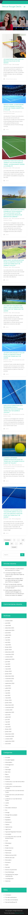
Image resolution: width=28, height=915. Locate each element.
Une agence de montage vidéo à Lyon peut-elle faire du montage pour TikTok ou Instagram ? (14, 580)
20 (23, 540)
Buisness (7, 776)
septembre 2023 (9, 659)
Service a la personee (11, 869)
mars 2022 (8, 697)
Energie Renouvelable (11, 815)
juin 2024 (7, 637)
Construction (17, 168)
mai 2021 (7, 722)
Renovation (8, 860)
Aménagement (9, 764)
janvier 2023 (8, 673)
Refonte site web (9, 857)
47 (21, 543)
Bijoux (7, 774)
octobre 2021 (8, 710)
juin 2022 (7, 690)
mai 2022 (7, 693)
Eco (6, 810)
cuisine (7, 803)
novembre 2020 (9, 736)
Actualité (7, 757)
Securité (7, 867)
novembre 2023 (9, 654)
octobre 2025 (9, 620)
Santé (6, 865)
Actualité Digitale (9, 760)
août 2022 (8, 685)
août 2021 (7, 714)
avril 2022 (7, 695)
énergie (7, 812)
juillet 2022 (8, 688)
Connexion (8, 895)
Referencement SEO (10, 855)
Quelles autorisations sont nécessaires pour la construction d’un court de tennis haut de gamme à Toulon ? (13, 409)
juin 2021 (7, 719)
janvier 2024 (8, 649)
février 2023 (8, 671)
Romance (8, 862)
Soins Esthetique (9, 872)
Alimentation (8, 762)
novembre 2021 (9, 707)
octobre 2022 (9, 681)
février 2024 (8, 647)
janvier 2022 (8, 702)
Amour (7, 767)
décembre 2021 (9, 705)
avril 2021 (7, 724)
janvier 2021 (8, 731)
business (7, 779)
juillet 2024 (8, 635)
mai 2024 (7, 640)
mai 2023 (7, 664)
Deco (6, 805)
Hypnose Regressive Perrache (13, 831)
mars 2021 (8, 726)
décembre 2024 (9, 628)
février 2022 (8, 700)
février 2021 (8, 729)
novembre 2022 (9, 678)
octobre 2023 (9, 657)
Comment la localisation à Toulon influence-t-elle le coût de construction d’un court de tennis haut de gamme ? (13, 513)
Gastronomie (8, 827)
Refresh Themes (19, 913)
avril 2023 (7, 666)
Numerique (8, 850)
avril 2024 (7, 642)
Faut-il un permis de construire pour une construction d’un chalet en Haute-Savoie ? (14, 586)
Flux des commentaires (11, 899)
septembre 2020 (9, 741)
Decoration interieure (11, 807)
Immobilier (16, 64)
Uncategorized (17, 519)
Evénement (8, 822)
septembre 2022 (9, 683)
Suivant (14, 547)
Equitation (8, 819)
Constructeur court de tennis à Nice (14, 781)
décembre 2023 (9, 652)
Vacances (7, 881)
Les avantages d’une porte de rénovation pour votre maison (14, 61)
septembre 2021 (9, 712)
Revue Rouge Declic (12, 6)
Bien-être (7, 772)
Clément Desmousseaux (11, 79)
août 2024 (8, 632)
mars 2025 (8, 625)
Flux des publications (11, 897)
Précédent (7, 540)
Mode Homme (9, 848)
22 (11, 543)
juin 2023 (7, 661)
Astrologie (8, 769)
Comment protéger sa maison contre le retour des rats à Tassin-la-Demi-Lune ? (14, 574)
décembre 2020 (9, 734)
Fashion (7, 824)
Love (6, 840)
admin (7, 129)
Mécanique (8, 843)
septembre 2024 (9, 630)
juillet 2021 (8, 717)
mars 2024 (8, 644)
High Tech (8, 829)
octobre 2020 (9, 738)
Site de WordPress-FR (11, 902)
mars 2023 (8, 669)
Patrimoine (8, 852)
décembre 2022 (9, 676)
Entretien (7, 817)
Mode (6, 845)
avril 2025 (7, 623)
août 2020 (8, 743)
